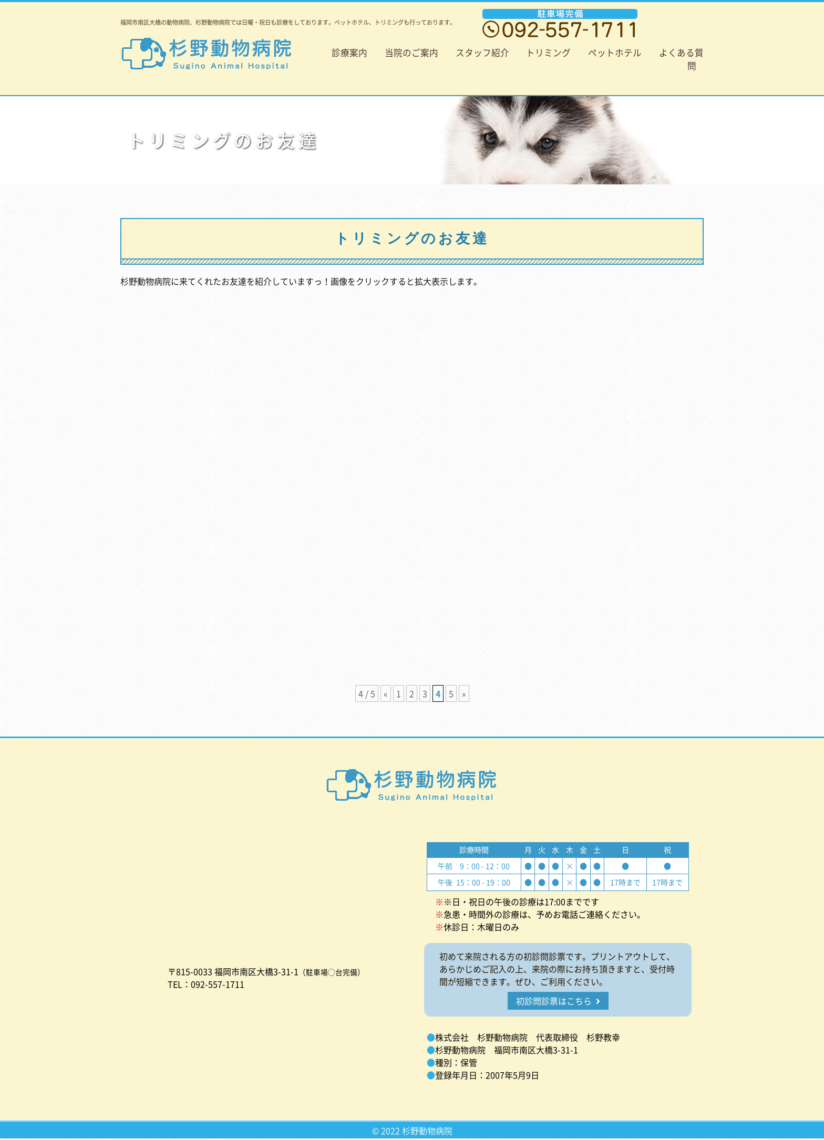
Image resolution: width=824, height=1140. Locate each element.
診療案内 (349, 52)
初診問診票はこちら (558, 1000)
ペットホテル (615, 52)
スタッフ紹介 (482, 52)
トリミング (548, 52)
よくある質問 (681, 59)
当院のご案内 (411, 52)
